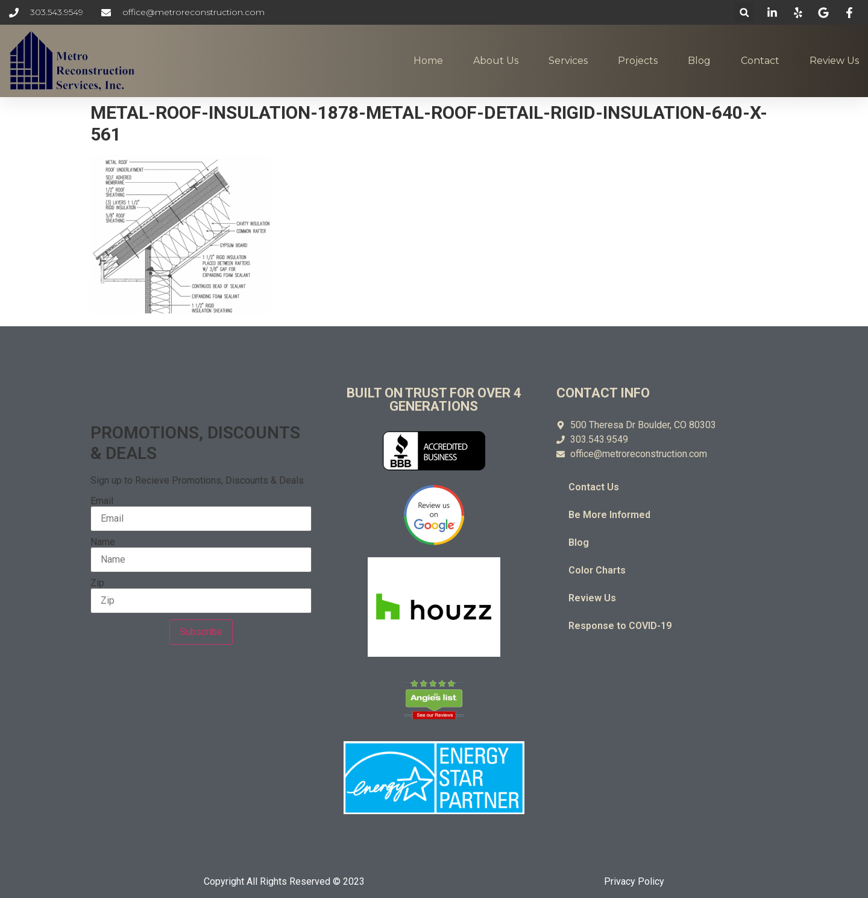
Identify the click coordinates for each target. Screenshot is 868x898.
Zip (97, 583)
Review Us (834, 60)
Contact (760, 60)
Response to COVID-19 (619, 625)
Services (568, 60)
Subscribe (201, 631)
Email (101, 501)
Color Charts (597, 570)
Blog (699, 60)
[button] (744, 12)
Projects (638, 60)
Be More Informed (609, 514)
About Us (495, 60)
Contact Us (593, 487)
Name (102, 542)
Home (428, 60)
